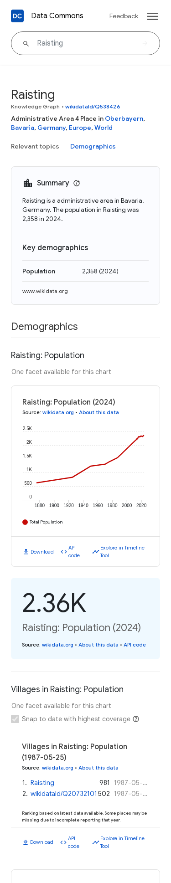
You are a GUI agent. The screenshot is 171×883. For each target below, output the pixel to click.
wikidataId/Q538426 (92, 106)
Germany (51, 127)
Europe (80, 127)
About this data (99, 412)
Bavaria (22, 127)
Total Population (46, 522)
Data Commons (57, 16)
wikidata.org (58, 412)
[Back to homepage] (17, 16)
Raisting (42, 783)
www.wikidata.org (45, 290)
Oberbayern (124, 118)
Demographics (93, 146)
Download (42, 552)
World (103, 127)
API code (74, 551)
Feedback (123, 16)
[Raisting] (85, 43)
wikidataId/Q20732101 (64, 794)
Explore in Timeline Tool (122, 551)
